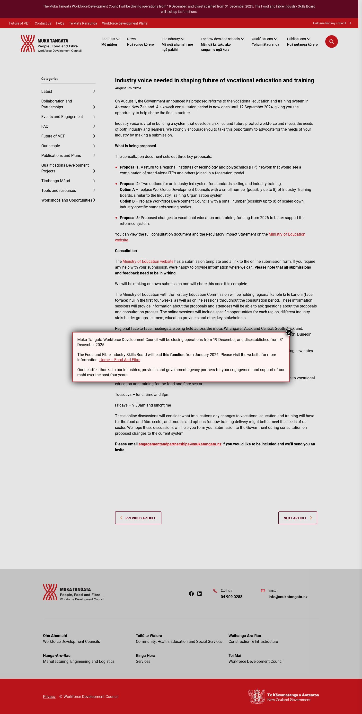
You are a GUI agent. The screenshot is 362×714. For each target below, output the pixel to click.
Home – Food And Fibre (119, 359)
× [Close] (289, 332)
